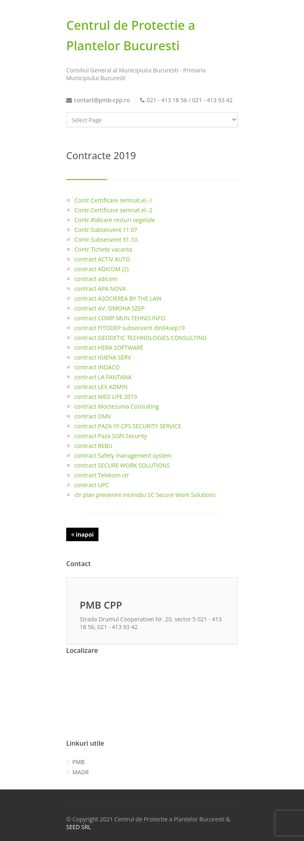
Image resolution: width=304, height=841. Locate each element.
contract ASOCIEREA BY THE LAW (117, 298)
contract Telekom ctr (101, 475)
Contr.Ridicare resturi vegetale (114, 220)
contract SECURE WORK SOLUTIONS (122, 465)
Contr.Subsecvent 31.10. (106, 239)
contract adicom (96, 279)
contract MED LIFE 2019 (105, 396)
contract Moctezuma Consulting (116, 406)
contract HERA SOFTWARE (108, 347)
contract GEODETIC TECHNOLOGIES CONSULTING (140, 338)
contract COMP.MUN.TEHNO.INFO (119, 318)
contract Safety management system (123, 455)
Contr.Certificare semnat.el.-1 (113, 200)
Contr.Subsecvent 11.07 (105, 230)
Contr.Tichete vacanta (103, 249)
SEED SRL (78, 827)
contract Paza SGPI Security (110, 436)
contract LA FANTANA (103, 377)
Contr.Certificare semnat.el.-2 (113, 210)
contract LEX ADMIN (100, 387)
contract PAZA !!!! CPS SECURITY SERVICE (127, 426)
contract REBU (93, 446)
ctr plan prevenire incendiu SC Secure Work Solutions (145, 495)
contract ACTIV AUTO (102, 259)
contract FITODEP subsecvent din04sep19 (129, 328)
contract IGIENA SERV (102, 357)
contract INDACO (97, 367)
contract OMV (92, 416)
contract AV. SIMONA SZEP (109, 308)
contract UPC (91, 485)
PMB (78, 762)
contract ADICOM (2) (101, 269)
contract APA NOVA (100, 288)
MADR (80, 772)
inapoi (82, 534)
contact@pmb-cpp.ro (102, 100)
